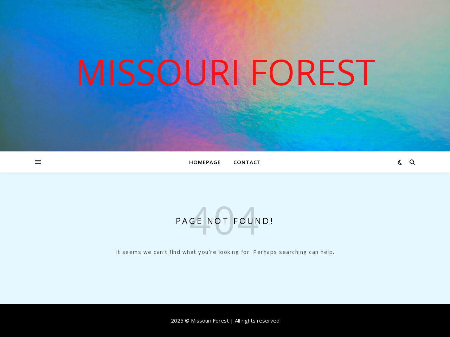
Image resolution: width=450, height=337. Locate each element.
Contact (247, 162)
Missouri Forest (225, 71)
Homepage (205, 162)
